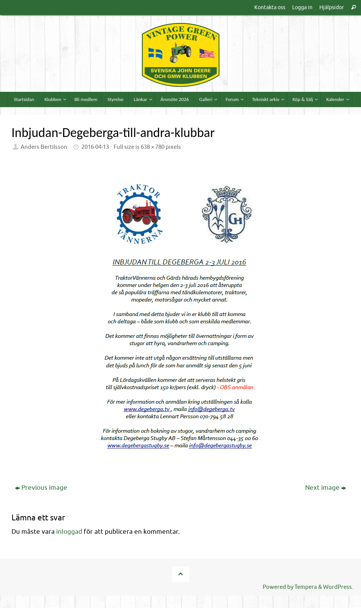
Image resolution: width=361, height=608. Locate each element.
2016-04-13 (95, 147)
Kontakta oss (269, 7)
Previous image (41, 488)
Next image (325, 488)
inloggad (69, 532)
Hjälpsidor (331, 7)
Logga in (302, 7)
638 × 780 (152, 147)
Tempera (305, 587)
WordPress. (338, 587)
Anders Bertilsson (44, 147)
